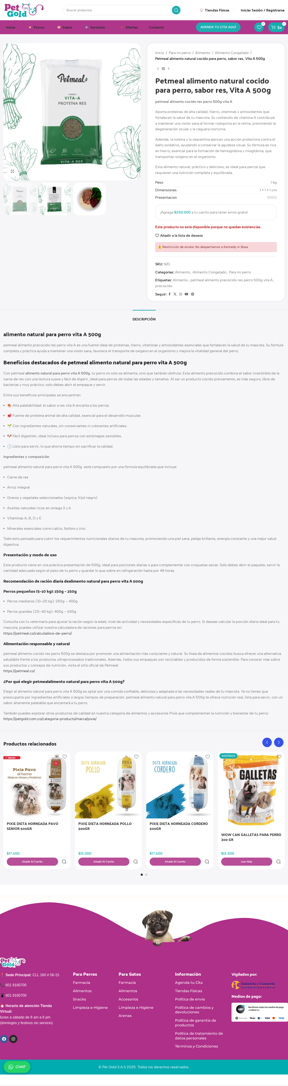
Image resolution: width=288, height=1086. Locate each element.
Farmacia (81, 973)
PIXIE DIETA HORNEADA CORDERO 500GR (179, 826)
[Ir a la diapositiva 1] (142, 865)
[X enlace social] (175, 294)
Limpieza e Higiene (90, 998)
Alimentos (82, 981)
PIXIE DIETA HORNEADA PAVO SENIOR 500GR (32, 826)
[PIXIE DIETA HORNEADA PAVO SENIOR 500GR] (36, 785)
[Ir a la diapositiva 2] (146, 865)
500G (272, 197)
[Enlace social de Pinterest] (193, 294)
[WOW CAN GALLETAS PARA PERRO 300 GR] (251, 791)
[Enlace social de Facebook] (169, 294)
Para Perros (85, 964)
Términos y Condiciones (196, 1036)
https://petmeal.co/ (19, 671)
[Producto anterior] (158, 68)
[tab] (144, 317)
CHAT (17, 1067)
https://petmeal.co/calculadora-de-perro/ (37, 633)
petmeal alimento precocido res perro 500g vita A (231, 280)
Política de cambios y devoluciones (194, 1000)
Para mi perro (180, 53)
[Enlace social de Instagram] (180, 294)
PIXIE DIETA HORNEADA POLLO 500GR (105, 826)
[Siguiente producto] (168, 68)
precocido (163, 286)
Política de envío (190, 989)
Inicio (159, 53)
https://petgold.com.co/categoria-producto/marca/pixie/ (50, 719)
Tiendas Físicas (188, 981)
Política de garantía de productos (195, 1012)
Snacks (79, 989)
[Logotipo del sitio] (24, 10)
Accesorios (128, 989)
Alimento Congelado (232, 53)
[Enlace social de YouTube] (186, 294)
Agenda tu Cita (189, 973)
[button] (267, 742)
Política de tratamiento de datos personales (199, 1025)
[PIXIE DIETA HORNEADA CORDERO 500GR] (179, 785)
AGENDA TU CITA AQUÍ (218, 27)
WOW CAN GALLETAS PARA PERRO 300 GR (251, 837)
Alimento (202, 53)
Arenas (125, 1006)
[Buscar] (122, 10)
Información (188, 964)
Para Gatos (130, 964)
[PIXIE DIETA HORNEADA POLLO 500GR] (108, 785)
